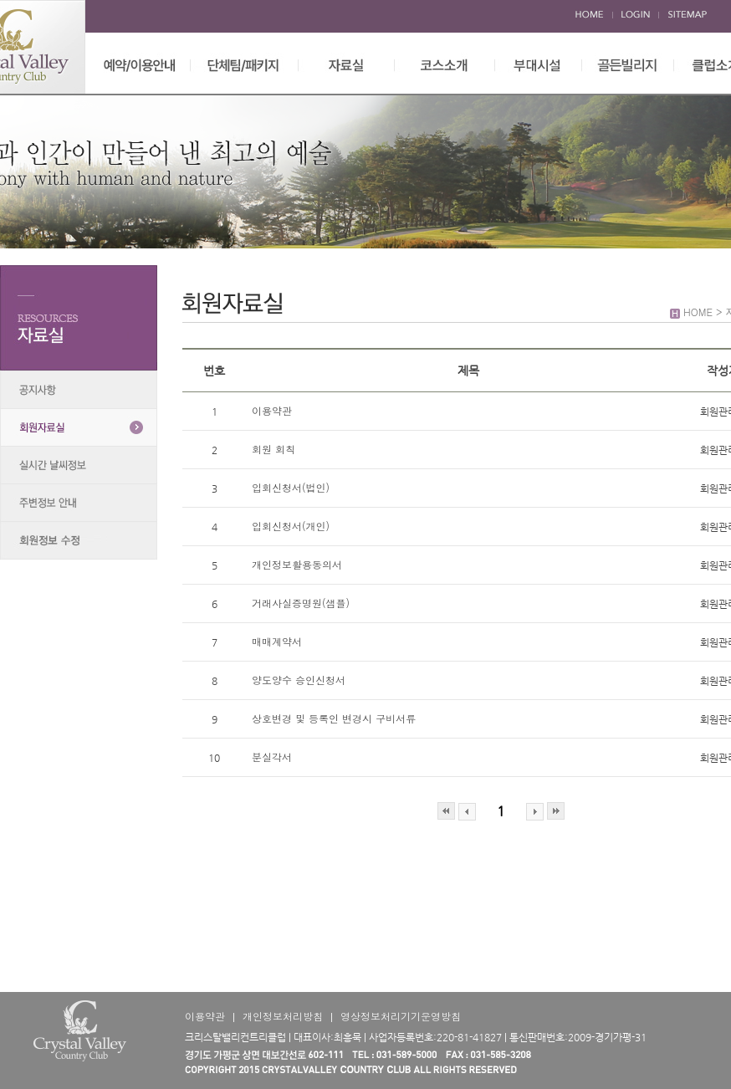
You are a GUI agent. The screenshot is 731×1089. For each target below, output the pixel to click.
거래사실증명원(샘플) (301, 603)
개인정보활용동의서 (297, 564)
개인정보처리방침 (283, 1016)
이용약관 (272, 410)
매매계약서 (277, 641)
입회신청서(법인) (291, 487)
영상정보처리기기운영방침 (400, 1016)
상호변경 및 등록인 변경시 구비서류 (334, 718)
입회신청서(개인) (291, 526)
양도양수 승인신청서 (298, 679)
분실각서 (272, 756)
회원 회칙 (275, 449)
